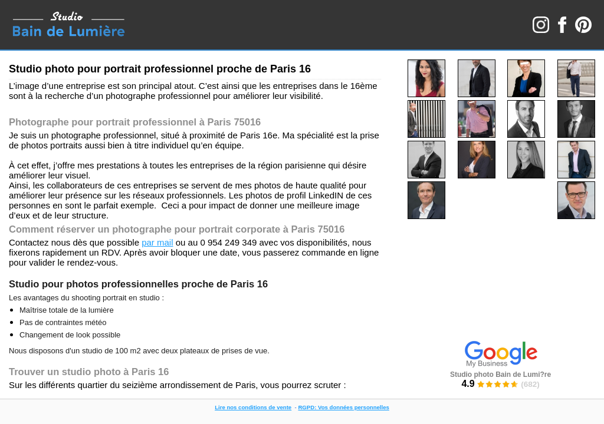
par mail (157, 242)
